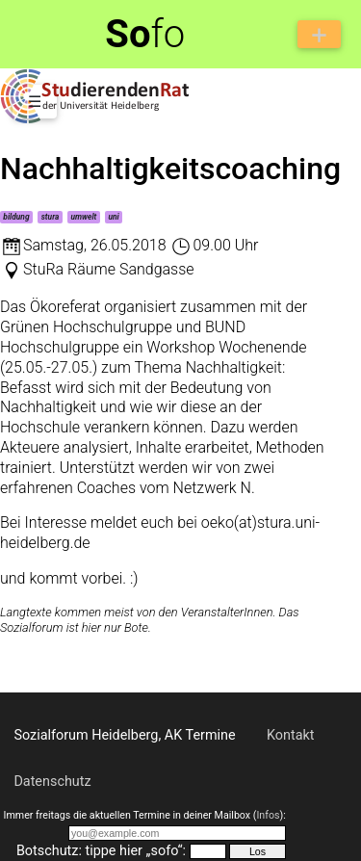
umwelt (83, 217)
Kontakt (291, 735)
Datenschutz (51, 781)
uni (113, 217)
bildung (16, 217)
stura (50, 217)
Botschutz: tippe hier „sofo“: (101, 851)
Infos (267, 815)
